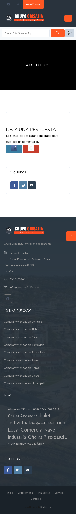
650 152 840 (17, 279)
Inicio (10, 492)
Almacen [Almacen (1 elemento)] (14, 409)
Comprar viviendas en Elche (21, 329)
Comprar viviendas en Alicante (23, 337)
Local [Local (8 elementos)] (60, 422)
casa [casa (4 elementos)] (25, 408)
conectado (44, 135)
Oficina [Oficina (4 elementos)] (35, 437)
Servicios (60, 492)
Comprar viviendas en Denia (21, 367)
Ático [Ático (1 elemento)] (40, 444)
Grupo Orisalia (25, 492)
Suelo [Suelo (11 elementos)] (60, 436)
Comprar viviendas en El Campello (25, 383)
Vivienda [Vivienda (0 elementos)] (31, 444)
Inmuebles (44, 492)
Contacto (36, 498)
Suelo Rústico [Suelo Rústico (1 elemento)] (17, 444)
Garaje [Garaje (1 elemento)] (35, 423)
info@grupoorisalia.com (24, 287)
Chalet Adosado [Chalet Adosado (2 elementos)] (22, 415)
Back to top (46, 506)
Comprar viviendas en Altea (21, 360)
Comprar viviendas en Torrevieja (24, 344)
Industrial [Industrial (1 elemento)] (47, 423)
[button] (14, 149)
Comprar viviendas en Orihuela (23, 321)
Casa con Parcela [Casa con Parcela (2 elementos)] (45, 409)
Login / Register (33, 4)
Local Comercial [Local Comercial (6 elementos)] (26, 429)
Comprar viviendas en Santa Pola (24, 352)
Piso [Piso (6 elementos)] (48, 437)
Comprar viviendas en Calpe (21, 375)
